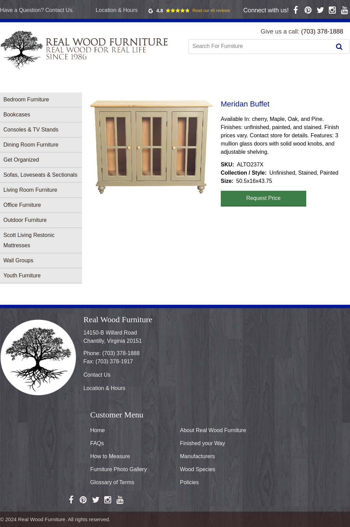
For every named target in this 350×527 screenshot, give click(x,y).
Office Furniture (22, 205)
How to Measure (110, 456)
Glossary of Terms (112, 482)
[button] (151, 147)
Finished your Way (202, 443)
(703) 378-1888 (322, 31)
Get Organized (21, 160)
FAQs (97, 443)
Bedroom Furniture (26, 99)
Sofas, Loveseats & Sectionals (40, 175)
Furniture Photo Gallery (118, 469)
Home (97, 430)
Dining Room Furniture (30, 145)
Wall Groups (18, 260)
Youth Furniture (22, 275)
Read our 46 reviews (211, 10)
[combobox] (261, 46)
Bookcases (16, 114)
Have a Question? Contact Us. (37, 10)
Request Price (263, 198)
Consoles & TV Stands (30, 130)
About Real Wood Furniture (213, 430)
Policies (189, 482)
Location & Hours (117, 10)
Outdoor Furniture (24, 220)
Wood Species (197, 469)
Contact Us (96, 375)
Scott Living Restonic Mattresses (28, 240)
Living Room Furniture (30, 190)
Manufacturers (197, 456)
